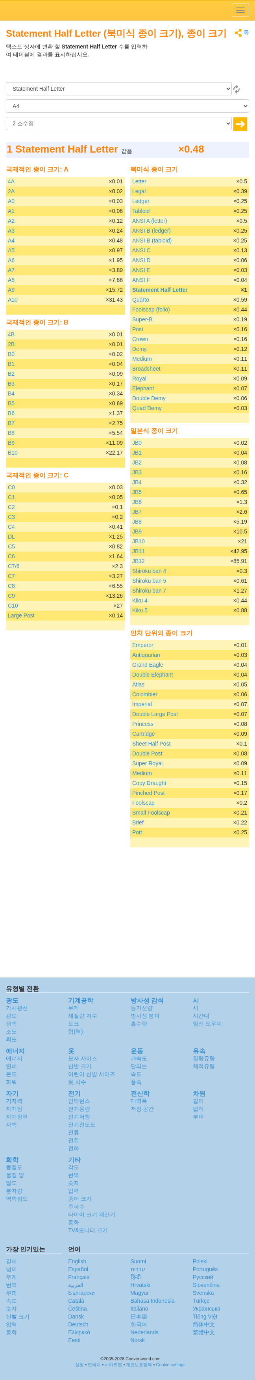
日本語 (139, 1316)
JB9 (137, 531)
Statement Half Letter (160, 290)
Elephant (143, 388)
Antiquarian (146, 655)
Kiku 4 (140, 600)
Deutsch (78, 1324)
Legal (139, 191)
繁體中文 (204, 1332)
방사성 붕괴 (145, 1016)
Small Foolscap (151, 812)
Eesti (74, 1340)
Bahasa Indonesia (153, 1301)
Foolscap (143, 803)
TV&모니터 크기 (88, 1230)
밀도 (11, 1183)
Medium (142, 359)
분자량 (14, 1191)
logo (127, 10)
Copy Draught (149, 783)
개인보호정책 (139, 1364)
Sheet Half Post (151, 743)
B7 (11, 423)
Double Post (147, 753)
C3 (11, 517)
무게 (73, 1008)
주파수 (76, 1206)
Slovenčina (206, 1285)
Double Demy (149, 398)
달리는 (139, 1066)
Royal (139, 378)
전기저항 (79, 1116)
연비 (11, 1066)
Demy (139, 349)
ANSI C (141, 250)
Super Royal (147, 763)
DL (11, 536)
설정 (79, 1364)
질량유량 (204, 1058)
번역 (73, 1175)
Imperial (142, 704)
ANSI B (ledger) (151, 231)
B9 (11, 443)
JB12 (138, 561)
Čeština (77, 1308)
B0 (11, 354)
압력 (73, 1191)
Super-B (142, 319)
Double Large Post (155, 714)
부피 (198, 1116)
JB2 (137, 462)
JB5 (137, 492)
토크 (73, 1023)
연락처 (94, 1364)
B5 (11, 403)
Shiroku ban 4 (149, 571)
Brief (138, 822)
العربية (75, 1285)
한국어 (139, 1324)
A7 (11, 270)
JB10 (138, 541)
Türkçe (201, 1301)
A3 (11, 231)
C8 (11, 586)
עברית (138, 1269)
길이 (198, 1101)
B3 (11, 383)
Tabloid (141, 211)
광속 (11, 1023)
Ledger (141, 201)
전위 (73, 1140)
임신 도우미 (207, 1023)
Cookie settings (170, 1364)
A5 (11, 250)
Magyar (140, 1293)
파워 (11, 1082)
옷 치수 (77, 1082)
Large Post (21, 615)
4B (11, 334)
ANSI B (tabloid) (152, 240)
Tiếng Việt (205, 1316)
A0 (11, 201)
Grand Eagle (147, 665)
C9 (11, 596)
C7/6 (14, 566)
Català (76, 1301)
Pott (137, 832)
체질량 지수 (82, 1016)
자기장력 (17, 1116)
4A (11, 181)
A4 (11, 240)
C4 (11, 527)
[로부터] (119, 88)
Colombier (144, 694)
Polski (200, 1261)
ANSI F (141, 280)
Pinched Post (148, 793)
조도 (11, 1031)
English (77, 1261)
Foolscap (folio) (151, 309)
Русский (203, 1277)
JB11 (138, 551)
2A (11, 191)
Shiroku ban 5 (149, 581)
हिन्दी (136, 1277)
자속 (11, 1124)
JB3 (137, 472)
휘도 (11, 1039)
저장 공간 (142, 1109)
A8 (11, 280)
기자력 (14, 1101)
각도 (73, 1167)
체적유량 (204, 1066)
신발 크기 (80, 1066)
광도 (11, 1016)
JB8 (137, 521)
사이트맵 (113, 1364)
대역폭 (139, 1101)
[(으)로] (127, 106)
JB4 (137, 482)
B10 (13, 452)
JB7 (137, 512)
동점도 (14, 1167)
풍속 (136, 1082)
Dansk (76, 1316)
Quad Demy (147, 408)
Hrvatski (141, 1285)
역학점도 (17, 1198)
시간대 (201, 1016)
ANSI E (141, 270)
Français (78, 1277)
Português (205, 1269)
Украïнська (206, 1308)
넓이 (198, 1109)
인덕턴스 (79, 1101)
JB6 (137, 502)
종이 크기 (80, 1198)
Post (137, 329)
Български (81, 1293)
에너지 (14, 1058)
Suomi (138, 1261)
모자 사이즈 (82, 1058)
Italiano (139, 1308)
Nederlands (145, 1332)
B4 (11, 393)
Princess (142, 724)
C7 (11, 576)
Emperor (142, 645)
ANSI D (141, 260)
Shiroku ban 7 (149, 590)
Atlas (138, 684)
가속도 (139, 1058)
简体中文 (204, 1324)
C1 (11, 497)
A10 (13, 300)
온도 (11, 1074)
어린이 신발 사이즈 (91, 1074)
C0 (11, 487)
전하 (73, 1148)
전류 (73, 1132)
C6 (11, 556)
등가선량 (142, 1008)
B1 (11, 364)
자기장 (14, 1109)
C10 (13, 605)
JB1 (137, 452)
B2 (11, 374)
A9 (11, 290)
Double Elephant (152, 674)
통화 (73, 1222)
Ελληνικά (79, 1332)
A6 (11, 260)
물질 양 (15, 1175)
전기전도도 (82, 1124)
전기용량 (79, 1109)
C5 (11, 546)
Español (78, 1269)
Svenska (203, 1293)
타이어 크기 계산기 (91, 1214)
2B (11, 344)
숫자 (73, 1183)
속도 (136, 1074)
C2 (11, 507)
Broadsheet (146, 369)
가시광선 (17, 1008)
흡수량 (139, 1023)
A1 (11, 211)
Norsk (138, 1340)
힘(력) (75, 1031)
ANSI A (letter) (149, 221)
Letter (139, 181)
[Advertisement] (200, 62)
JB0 (137, 443)
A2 (11, 221)
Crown (140, 339)
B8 (11, 433)
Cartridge (143, 734)
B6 (11, 413)
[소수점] (119, 123)
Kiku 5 (140, 610)
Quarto (140, 300)
